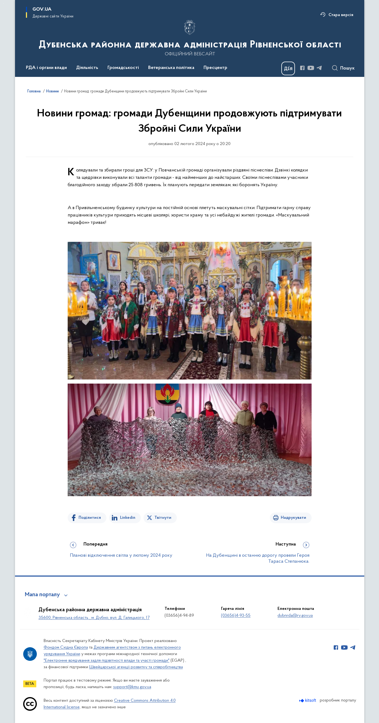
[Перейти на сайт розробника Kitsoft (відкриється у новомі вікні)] (308, 700)
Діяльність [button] (87, 67)
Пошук (347, 68)
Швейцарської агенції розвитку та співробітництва (136, 667)
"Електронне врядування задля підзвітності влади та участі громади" (106, 660)
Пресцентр (215, 67)
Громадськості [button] (123, 67)
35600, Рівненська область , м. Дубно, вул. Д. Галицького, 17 (94, 618)
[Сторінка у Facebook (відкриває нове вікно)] (302, 68)
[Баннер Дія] (288, 68)
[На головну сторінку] (189, 38)
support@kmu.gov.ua (132, 687)
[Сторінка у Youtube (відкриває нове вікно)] (311, 68)
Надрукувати (293, 518)
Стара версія (341, 15)
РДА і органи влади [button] (46, 67)
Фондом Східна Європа (66, 647)
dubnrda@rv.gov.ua (295, 615)
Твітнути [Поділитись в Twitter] (162, 518)
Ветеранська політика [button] (171, 67)
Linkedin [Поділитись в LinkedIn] (127, 518)
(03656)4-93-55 (235, 615)
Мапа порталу (42, 595)
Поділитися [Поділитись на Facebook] (90, 518)
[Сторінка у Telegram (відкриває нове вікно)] (319, 68)
